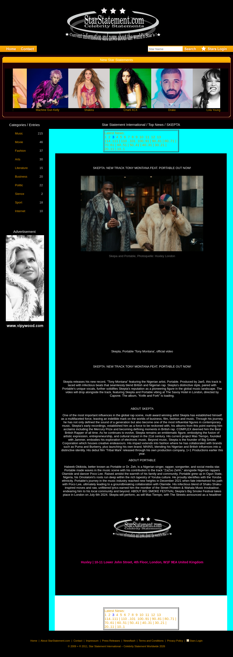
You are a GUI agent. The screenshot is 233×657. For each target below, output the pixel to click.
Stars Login (196, 640)
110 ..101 (129, 141)
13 (159, 137)
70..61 (110, 145)
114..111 (112, 141)
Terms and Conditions (151, 640)
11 (147, 137)
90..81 (157, 141)
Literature (21, 168)
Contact (77, 640)
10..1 (121, 149)
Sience (19, 194)
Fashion (20, 150)
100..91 (143, 141)
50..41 (135, 145)
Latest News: (115, 133)
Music (19, 133)
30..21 (160, 145)
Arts (17, 159)
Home (34, 640)
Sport (18, 202)
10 (142, 137)
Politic (19, 185)
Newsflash (129, 640)
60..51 (122, 145)
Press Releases (111, 640)
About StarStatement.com (55, 640)
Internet (20, 211)
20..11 (110, 149)
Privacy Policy (175, 640)
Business (21, 176)
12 (153, 137)
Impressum (92, 640)
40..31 (147, 145)
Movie (19, 142)
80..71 (169, 141)
